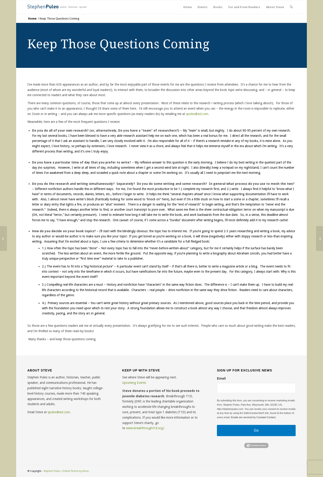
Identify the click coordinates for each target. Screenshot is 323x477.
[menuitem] (187, 7)
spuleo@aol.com (59, 412)
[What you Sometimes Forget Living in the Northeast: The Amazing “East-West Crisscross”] (319, 238)
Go (256, 430)
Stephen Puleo (52, 471)
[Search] (291, 7)
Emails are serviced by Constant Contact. (253, 417)
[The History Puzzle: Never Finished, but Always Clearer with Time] (3, 238)
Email (221, 378)
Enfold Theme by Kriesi (76, 471)
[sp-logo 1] (58, 7)
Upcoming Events (134, 382)
